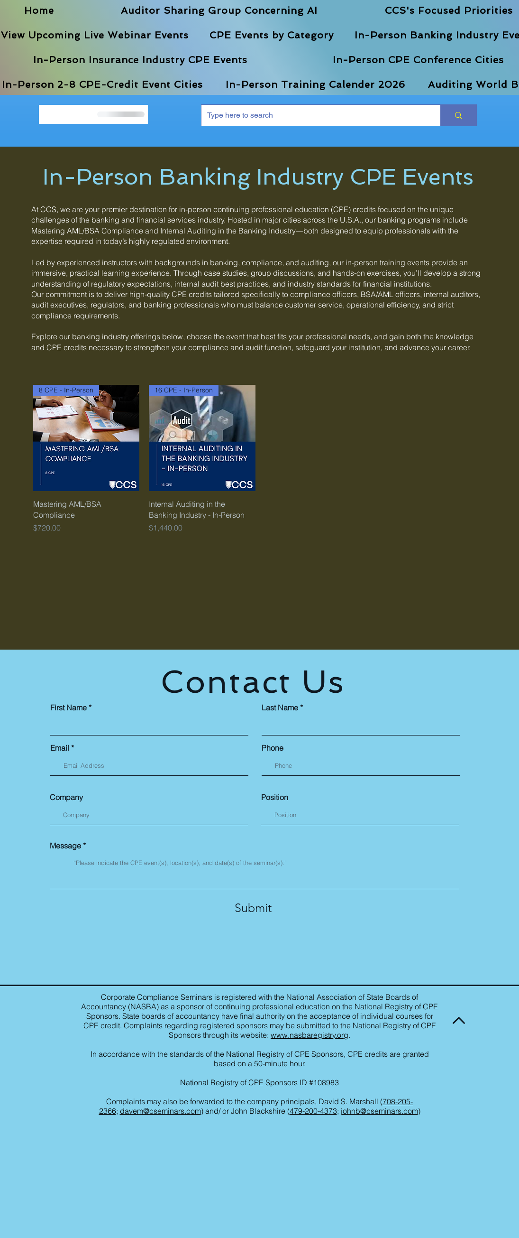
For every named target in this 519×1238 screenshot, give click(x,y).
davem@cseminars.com (160, 1111)
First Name (68, 707)
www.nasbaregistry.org (309, 1035)
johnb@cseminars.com (379, 1111)
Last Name (280, 707)
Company (66, 797)
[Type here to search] (314, 115)
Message (65, 845)
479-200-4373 (313, 1111)
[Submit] (253, 907)
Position (274, 797)
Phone (272, 748)
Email (59, 748)
